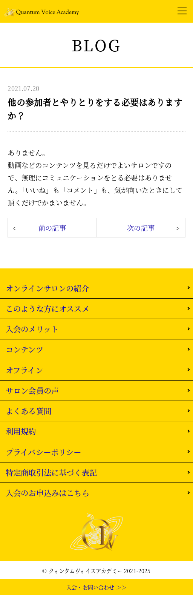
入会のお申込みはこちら (47, 492)
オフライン (24, 370)
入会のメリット (32, 328)
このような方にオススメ (47, 308)
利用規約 (21, 431)
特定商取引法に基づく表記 (51, 472)
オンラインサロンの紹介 (47, 288)
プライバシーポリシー (43, 452)
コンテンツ (24, 349)
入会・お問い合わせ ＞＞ (96, 587)
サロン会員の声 (32, 390)
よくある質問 (28, 410)
